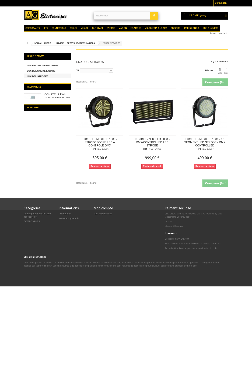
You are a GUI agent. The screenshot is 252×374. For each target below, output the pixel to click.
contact (223, 33)
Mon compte (103, 262)
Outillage (97, 28)
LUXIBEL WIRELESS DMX (41, 97)
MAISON (28, 333)
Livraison (64, 295)
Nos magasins (66, 281)
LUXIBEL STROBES (37, 76)
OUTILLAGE (30, 294)
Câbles (73, 28)
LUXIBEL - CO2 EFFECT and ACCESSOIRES (42, 122)
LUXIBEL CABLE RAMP (39, 108)
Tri (77, 70)
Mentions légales (68, 300)
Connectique (59, 28)
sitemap (63, 316)
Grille (220, 71)
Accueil (63, 290)
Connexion (221, 3)
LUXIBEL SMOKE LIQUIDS (41, 71)
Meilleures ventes (68, 277)
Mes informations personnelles (110, 286)
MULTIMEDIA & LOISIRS (37, 289)
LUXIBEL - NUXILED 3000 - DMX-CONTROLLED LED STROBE (152, 142)
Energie (111, 28)
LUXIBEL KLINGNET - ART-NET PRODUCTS (44, 90)
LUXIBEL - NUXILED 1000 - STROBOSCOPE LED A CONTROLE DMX (99, 142)
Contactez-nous (67, 286)
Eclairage (136, 28)
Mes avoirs (99, 277)
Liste (226, 71)
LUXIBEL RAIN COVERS (40, 114)
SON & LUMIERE (33, 284)
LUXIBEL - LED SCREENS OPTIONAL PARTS (41, 149)
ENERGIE (29, 324)
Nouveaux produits (69, 272)
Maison (123, 28)
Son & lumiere (210, 28)
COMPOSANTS (32, 275)
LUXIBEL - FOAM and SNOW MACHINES (42, 133)
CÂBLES (28, 315)
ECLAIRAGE (30, 338)
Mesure (84, 28)
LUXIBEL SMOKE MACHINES (42, 65)
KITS (26, 280)
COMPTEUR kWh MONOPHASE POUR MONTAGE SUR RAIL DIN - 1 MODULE (57, 186)
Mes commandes (103, 268)
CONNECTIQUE (32, 319)
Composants (32, 28)
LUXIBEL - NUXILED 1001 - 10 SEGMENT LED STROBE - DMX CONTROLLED (204, 142)
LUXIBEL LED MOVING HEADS (43, 103)
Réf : (93, 149)
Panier (213, 33)
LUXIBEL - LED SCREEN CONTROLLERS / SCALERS (42, 159)
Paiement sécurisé (69, 312)
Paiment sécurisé (178, 262)
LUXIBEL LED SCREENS (40, 81)
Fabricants (33, 225)
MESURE (28, 329)
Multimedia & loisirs (156, 28)
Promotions (34, 173)
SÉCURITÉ (29, 303)
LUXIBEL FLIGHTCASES (40, 140)
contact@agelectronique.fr (192, 330)
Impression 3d (191, 28)
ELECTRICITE (31, 298)
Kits (46, 28)
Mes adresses (101, 281)
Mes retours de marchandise (109, 272)
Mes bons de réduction (106, 290)
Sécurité (175, 28)
